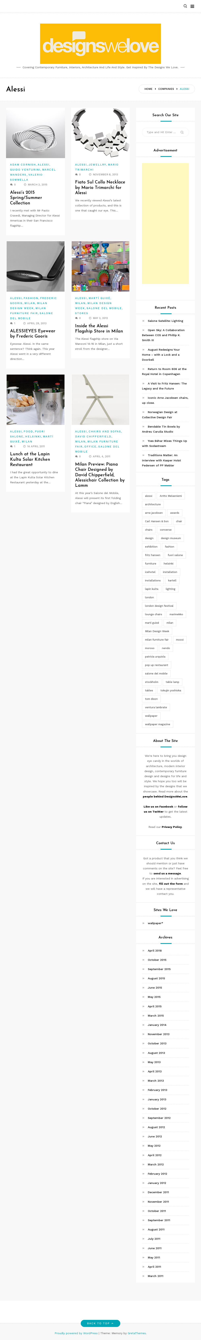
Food (28, 431)
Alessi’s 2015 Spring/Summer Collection (26, 198)
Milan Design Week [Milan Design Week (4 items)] (157, 631)
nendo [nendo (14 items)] (166, 648)
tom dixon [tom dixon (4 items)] (151, 698)
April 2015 (155, 1006)
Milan (29, 303)
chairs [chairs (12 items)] (148, 529)
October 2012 (157, 1108)
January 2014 (157, 1024)
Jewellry (97, 164)
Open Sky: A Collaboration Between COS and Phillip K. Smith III (163, 335)
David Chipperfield (93, 436)
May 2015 (154, 996)
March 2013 (156, 1080)
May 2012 (154, 1145)
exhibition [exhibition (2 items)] (151, 546)
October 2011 (157, 1211)
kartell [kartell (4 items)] (172, 580)
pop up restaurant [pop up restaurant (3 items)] (156, 665)
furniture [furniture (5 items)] (150, 563)
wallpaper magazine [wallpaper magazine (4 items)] (157, 724)
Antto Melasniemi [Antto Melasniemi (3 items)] (171, 495)
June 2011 (155, 1248)
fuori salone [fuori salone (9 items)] (175, 555)
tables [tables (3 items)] (149, 690)
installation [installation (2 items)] (170, 572)
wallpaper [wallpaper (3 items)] (151, 715)
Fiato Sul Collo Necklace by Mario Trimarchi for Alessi (100, 187)
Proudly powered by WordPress (77, 1333)
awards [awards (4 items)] (174, 512)
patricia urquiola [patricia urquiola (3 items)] (155, 656)
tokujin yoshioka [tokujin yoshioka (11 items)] (171, 690)
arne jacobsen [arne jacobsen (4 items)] (154, 512)
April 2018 (155, 950)
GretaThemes (137, 1333)
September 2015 (159, 969)
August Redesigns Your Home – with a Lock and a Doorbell (161, 354)
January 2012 (157, 1183)
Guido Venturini (25, 169)
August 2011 (156, 1229)
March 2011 (155, 1276)
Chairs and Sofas (105, 431)
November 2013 (159, 1034)
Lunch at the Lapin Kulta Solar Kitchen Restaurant (30, 459)
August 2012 (156, 1127)
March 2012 (156, 1164)
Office (90, 446)
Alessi (43, 164)
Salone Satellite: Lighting (165, 320)
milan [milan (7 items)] (170, 622)
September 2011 (159, 1220)
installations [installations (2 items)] (153, 580)
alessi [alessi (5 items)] (148, 495)
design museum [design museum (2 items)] (171, 538)
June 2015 (155, 987)
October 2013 (157, 1043)
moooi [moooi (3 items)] (180, 639)
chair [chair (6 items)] (179, 521)
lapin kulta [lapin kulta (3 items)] (151, 588)
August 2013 (156, 1052)
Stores (81, 313)
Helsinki (33, 436)
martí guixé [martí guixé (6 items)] (152, 622)
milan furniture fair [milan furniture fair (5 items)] (157, 639)
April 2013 (155, 1071)
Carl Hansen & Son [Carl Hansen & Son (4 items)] (157, 521)
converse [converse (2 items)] (166, 529)
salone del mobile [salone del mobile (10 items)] (156, 673)
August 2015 (156, 978)
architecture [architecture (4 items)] (153, 504)
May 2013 (154, 1062)
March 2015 (156, 1015)
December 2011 (158, 1192)
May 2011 (154, 1257)
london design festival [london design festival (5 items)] (159, 605)
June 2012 (155, 1136)
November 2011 (158, 1201)
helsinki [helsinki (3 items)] (168, 563)
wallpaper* (155, 923)
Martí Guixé (99, 298)
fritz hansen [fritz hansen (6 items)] (152, 555)
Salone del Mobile (104, 308)
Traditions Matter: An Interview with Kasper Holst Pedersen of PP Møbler (161, 460)
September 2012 (159, 1117)
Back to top (100, 1323)
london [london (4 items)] (149, 597)
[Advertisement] (165, 223)
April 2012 (155, 1155)
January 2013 (157, 1099)
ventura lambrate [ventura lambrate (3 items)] (156, 707)
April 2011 (154, 1266)
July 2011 (154, 1238)
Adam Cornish (23, 164)
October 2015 (157, 959)
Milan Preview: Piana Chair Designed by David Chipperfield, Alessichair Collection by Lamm (100, 475)
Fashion (31, 298)
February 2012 (157, 1173)
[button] (185, 6)
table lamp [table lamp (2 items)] (172, 681)
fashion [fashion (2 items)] (169, 546)
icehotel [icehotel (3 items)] (150, 572)
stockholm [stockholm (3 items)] (151, 681)
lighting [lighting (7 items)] (170, 588)
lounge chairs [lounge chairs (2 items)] (153, 614)
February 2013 (157, 1089)
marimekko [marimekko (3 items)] (176, 614)
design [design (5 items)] (149, 538)
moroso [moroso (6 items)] (149, 648)
